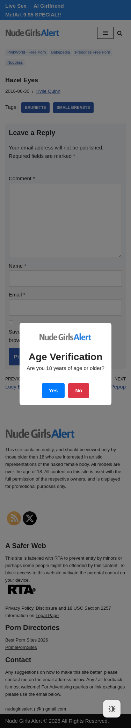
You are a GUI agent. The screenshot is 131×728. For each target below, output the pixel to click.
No (78, 390)
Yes (53, 390)
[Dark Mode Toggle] (112, 709)
